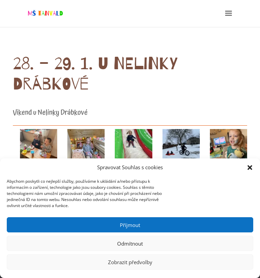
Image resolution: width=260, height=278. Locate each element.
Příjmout (130, 225)
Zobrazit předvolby (130, 262)
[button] (249, 167)
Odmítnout (130, 243)
